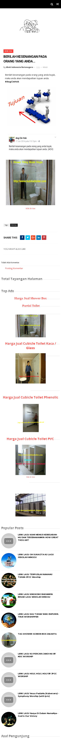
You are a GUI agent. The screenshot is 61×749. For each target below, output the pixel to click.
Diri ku (8, 51)
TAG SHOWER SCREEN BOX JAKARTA (37, 634)
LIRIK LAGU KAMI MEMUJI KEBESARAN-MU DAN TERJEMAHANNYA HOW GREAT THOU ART (38, 537)
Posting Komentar (14, 268)
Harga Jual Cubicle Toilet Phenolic (30, 397)
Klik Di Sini (30, 208)
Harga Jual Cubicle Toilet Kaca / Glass (30, 345)
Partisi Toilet (30, 306)
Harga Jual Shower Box (30, 298)
